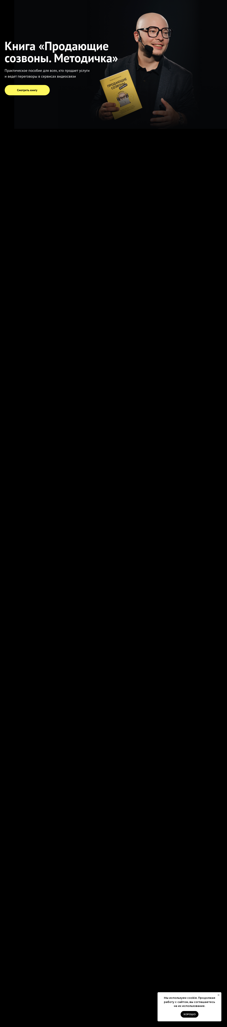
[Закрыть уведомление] (218, 995)
